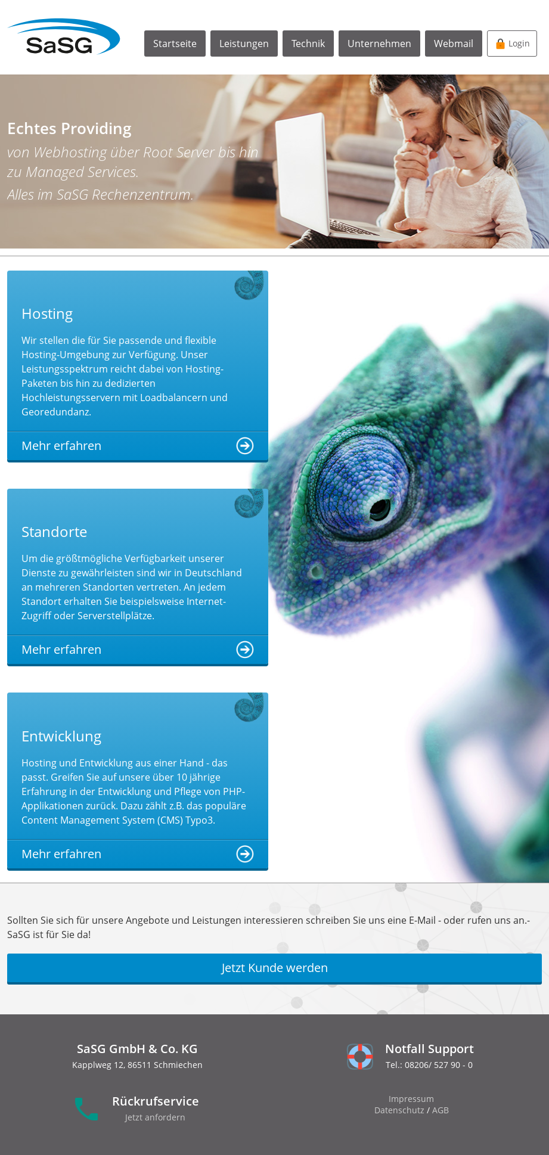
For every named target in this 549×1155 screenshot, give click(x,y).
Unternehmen (379, 43)
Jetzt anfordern (155, 1117)
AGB (440, 1110)
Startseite (175, 43)
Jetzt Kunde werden (275, 968)
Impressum (411, 1098)
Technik (308, 43)
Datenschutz (399, 1110)
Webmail (453, 43)
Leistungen (244, 43)
